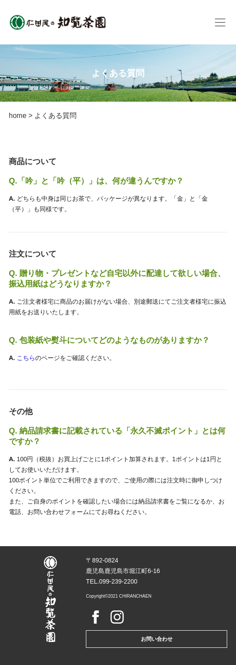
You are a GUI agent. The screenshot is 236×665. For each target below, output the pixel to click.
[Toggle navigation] (220, 22)
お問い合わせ (157, 639)
